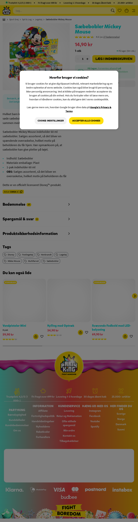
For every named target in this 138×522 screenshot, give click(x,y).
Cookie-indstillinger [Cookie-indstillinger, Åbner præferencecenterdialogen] (51, 120)
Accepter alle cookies (86, 120)
